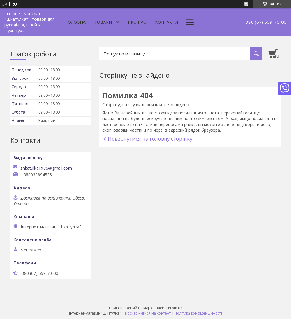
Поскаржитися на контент (148, 313)
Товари (103, 22)
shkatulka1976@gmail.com (46, 168)
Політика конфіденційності (198, 313)
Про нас (137, 22)
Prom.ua (175, 307)
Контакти (166, 22)
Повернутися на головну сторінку (150, 138)
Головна (75, 22)
